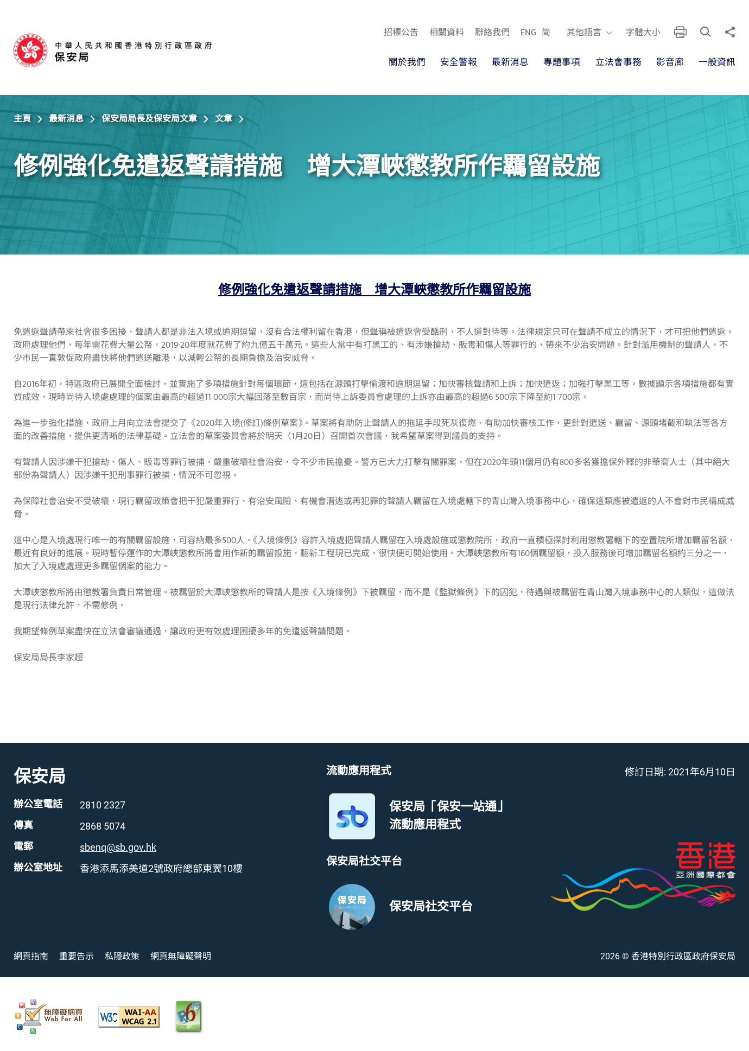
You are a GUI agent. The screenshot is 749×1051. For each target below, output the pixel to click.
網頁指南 (31, 956)
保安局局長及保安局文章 (149, 118)
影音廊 (670, 62)
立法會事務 (618, 62)
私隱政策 (122, 956)
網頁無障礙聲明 (180, 956)
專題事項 (561, 62)
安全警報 (458, 62)
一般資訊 (717, 62)
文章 (223, 118)
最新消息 (510, 62)
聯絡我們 (491, 33)
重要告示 (76, 956)
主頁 (22, 118)
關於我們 (406, 62)
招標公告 (400, 33)
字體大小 (642, 33)
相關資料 (446, 33)
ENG (528, 33)
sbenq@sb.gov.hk (118, 847)
